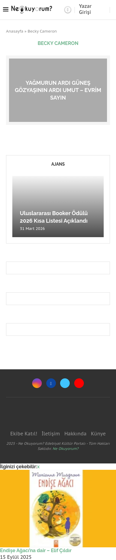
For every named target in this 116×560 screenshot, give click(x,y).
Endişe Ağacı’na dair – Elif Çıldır (36, 550)
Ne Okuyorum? (65, 448)
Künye (98, 434)
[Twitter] (65, 383)
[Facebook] (51, 383)
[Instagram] (37, 383)
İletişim (50, 434)
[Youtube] (79, 383)
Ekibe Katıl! (23, 434)
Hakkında (75, 434)
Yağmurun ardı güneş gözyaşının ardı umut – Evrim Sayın (58, 89)
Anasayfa (14, 31)
